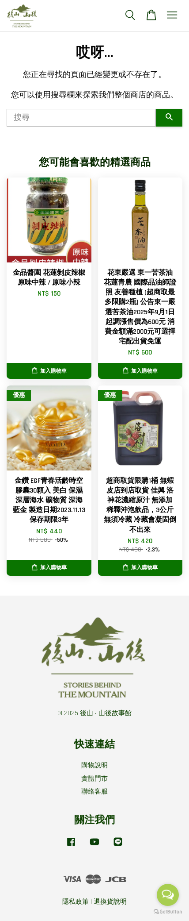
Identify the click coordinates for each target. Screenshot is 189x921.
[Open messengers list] (168, 895)
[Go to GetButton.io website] (168, 912)
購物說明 (94, 765)
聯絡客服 (94, 791)
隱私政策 (75, 902)
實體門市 (94, 779)
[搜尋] (81, 118)
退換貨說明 (110, 902)
